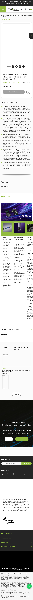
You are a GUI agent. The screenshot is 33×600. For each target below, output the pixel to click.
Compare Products (25, 9)
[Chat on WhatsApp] (29, 586)
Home (2, 15)
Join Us (9, 439)
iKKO (4, 72)
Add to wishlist (28, 92)
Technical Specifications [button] (16, 329)
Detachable (6, 16)
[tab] (16, 196)
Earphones (9, 15)
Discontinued (13, 92)
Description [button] (16, 196)
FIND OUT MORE (21, 439)
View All (16, 394)
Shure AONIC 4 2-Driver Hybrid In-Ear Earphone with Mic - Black (16, 371)
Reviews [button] (16, 335)
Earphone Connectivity (20, 15)
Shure (4, 368)
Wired (30, 15)
